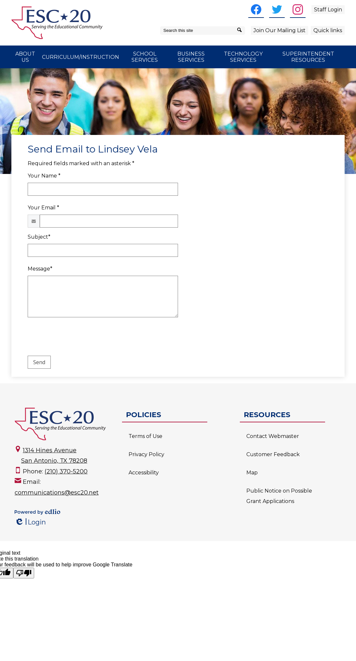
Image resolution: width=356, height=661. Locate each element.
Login (30, 522)
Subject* (39, 237)
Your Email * (43, 208)
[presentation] (77, 337)
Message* (40, 269)
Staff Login (328, 10)
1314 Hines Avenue (49, 450)
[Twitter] (277, 9)
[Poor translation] (23, 573)
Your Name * (44, 176)
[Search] (240, 30)
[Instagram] (298, 9)
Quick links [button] (327, 30)
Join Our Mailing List (279, 30)
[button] (25, 57)
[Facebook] (256, 9)
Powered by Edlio (37, 512)
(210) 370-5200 (66, 471)
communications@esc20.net (57, 492)
